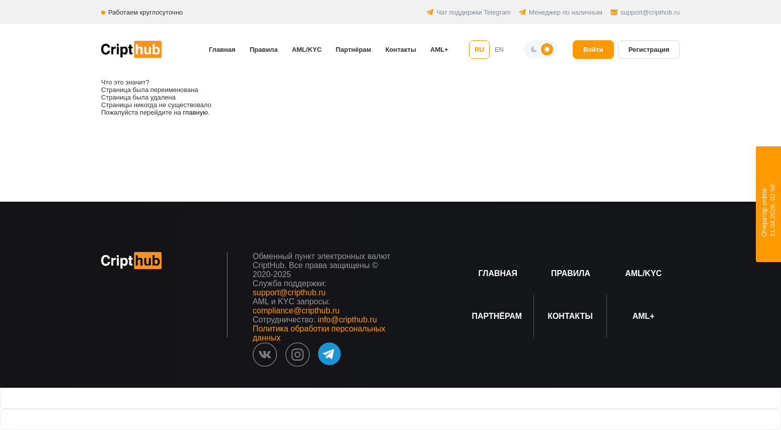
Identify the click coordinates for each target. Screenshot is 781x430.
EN (499, 49)
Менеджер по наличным (565, 12)
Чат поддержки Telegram (473, 12)
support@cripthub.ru (650, 12)
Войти (593, 49)
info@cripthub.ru (347, 319)
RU (479, 49)
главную (195, 112)
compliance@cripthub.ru (296, 310)
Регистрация (649, 49)
